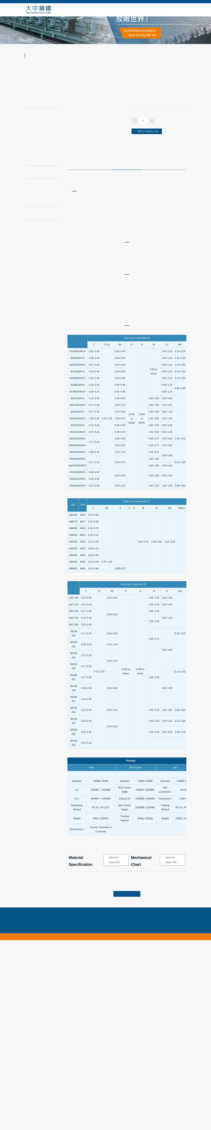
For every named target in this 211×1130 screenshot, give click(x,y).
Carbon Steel (34, 97)
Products (125, 62)
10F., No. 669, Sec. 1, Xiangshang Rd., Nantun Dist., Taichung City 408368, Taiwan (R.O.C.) (104, 1125)
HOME (115, 62)
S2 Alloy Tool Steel (39, 147)
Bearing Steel (37, 116)
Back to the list (126, 1090)
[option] (94, 116)
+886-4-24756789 (69, 1121)
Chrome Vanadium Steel (42, 110)
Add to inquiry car (147, 148)
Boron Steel (36, 123)
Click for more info (114, 1056)
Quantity (137, 131)
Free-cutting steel (36, 161)
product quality (127, 181)
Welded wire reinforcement (41, 168)
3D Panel (32, 175)
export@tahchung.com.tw (136, 1121)
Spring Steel (36, 129)
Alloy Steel (137, 62)
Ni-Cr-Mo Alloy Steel (155, 62)
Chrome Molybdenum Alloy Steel (41, 138)
